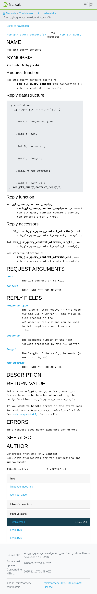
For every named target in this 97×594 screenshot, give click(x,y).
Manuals (9, 13)
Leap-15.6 (16, 538)
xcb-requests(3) (25, 414)
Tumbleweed (26, 13)
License (48, 587)
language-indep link (21, 486)
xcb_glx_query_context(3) (26, 34)
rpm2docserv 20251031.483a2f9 (63, 583)
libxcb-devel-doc (47, 13)
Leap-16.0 (16, 530)
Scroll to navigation (18, 25)
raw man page (18, 494)
